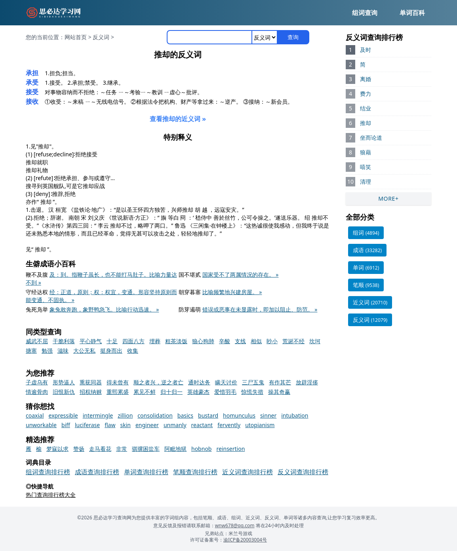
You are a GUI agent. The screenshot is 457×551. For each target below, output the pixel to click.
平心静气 (91, 341)
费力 (365, 93)
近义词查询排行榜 (247, 471)
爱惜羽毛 (225, 391)
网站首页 (76, 37)
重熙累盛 (118, 391)
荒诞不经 (293, 341)
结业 (365, 108)
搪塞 (31, 350)
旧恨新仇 (64, 391)
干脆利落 (64, 341)
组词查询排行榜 (48, 471)
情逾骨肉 (37, 391)
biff (65, 425)
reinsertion (230, 448)
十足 (112, 341)
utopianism (259, 425)
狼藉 (365, 152)
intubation (294, 415)
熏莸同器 (91, 382)
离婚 (365, 79)
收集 (132, 350)
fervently (228, 425)
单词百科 (412, 12)
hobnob (201, 448)
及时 (365, 49)
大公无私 (84, 350)
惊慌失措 (252, 391)
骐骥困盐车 (146, 448)
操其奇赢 (279, 391)
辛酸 (224, 341)
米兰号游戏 (240, 533)
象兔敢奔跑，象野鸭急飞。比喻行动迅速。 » (104, 309)
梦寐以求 (57, 448)
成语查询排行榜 (97, 471)
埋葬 (154, 341)
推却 (365, 123)
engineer (147, 425)
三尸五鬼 (253, 382)
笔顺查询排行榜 (195, 471)
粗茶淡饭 (176, 341)
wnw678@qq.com (235, 525)
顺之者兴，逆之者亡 (158, 382)
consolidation (155, 415)
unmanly (175, 425)
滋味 (63, 350)
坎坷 (314, 341)
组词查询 (364, 12)
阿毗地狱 (175, 448)
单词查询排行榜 (146, 471)
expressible (63, 415)
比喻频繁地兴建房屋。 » (232, 292)
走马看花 (100, 448)
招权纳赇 (91, 391)
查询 (293, 37)
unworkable (41, 425)
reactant (202, 425)
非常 (121, 448)
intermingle (98, 415)
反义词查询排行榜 (303, 471)
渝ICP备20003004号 (245, 539)
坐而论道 (371, 137)
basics (185, 415)
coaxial (35, 415)
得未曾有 (118, 382)
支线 (240, 341)
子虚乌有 (37, 382)
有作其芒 (280, 382)
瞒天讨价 (226, 382)
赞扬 (78, 448)
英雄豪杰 (198, 391)
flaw (110, 425)
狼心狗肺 (203, 341)
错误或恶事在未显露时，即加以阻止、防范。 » (260, 309)
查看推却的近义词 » (178, 118)
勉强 (47, 350)
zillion (125, 415)
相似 (256, 341)
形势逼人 (64, 382)
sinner (268, 415)
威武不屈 (37, 341)
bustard (208, 415)
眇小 (272, 341)
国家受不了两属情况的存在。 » (240, 274)
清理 (365, 181)
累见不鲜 (144, 391)
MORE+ (388, 198)
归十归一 (171, 391)
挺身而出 (111, 350)
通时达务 (199, 382)
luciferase (87, 425)
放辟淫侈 (307, 382)
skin (125, 425)
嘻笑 (365, 167)
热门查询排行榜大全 (51, 494)
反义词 (101, 37)
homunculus (239, 415)
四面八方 (133, 341)
